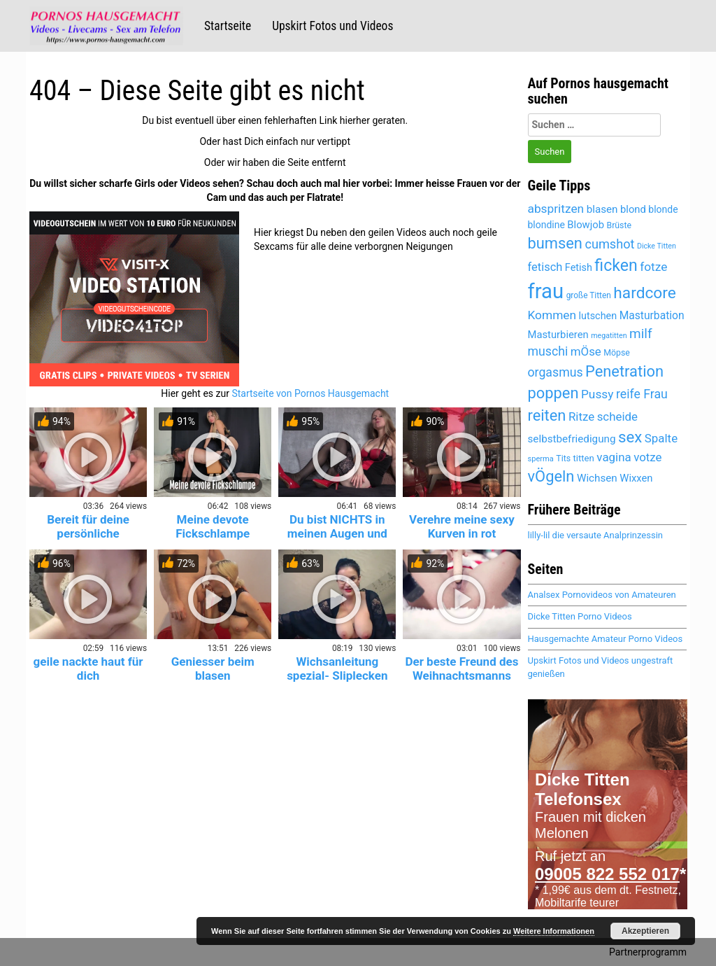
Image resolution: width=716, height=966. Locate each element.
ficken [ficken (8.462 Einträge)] (615, 265)
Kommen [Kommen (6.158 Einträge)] (552, 315)
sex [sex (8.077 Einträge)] (630, 437)
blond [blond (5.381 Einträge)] (633, 209)
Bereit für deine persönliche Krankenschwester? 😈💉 (88, 540)
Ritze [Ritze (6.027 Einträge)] (581, 417)
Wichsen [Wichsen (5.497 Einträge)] (597, 478)
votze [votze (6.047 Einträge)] (647, 457)
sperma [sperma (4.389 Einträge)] (541, 458)
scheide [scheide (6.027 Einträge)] (617, 417)
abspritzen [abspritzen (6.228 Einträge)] (556, 209)
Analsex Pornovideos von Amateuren (602, 594)
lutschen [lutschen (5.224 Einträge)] (598, 316)
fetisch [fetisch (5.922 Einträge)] (545, 267)
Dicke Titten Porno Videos (580, 616)
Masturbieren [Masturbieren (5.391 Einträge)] (558, 334)
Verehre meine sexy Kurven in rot (462, 526)
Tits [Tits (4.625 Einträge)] (563, 458)
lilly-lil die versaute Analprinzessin (595, 535)
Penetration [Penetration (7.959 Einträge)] (624, 371)
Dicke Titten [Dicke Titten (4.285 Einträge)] (656, 246)
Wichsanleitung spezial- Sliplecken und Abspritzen (337, 675)
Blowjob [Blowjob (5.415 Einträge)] (585, 224)
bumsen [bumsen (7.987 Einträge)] (555, 243)
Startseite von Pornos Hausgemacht (310, 393)
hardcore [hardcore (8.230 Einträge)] (644, 293)
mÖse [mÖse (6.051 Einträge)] (586, 351)
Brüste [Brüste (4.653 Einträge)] (618, 225)
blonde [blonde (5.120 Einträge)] (663, 209)
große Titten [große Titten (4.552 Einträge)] (588, 295)
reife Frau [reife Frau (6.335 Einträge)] (642, 394)
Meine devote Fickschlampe (213, 526)
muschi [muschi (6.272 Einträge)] (548, 351)
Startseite (227, 26)
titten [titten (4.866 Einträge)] (583, 458)
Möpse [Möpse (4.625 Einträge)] (616, 353)
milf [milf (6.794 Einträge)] (640, 334)
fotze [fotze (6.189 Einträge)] (653, 267)
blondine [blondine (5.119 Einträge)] (546, 224)
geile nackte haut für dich (88, 668)
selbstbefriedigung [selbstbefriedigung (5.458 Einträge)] (572, 439)
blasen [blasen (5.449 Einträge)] (602, 209)
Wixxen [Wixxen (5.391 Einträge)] (636, 478)
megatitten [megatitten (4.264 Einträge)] (608, 335)
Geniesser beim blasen (213, 668)
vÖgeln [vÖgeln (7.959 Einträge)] (551, 476)
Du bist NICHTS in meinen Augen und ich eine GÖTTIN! (337, 533)
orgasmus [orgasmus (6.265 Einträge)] (555, 372)
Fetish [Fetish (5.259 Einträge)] (578, 268)
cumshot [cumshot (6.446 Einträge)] (609, 244)
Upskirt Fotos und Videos (332, 26)
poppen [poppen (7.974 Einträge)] (553, 393)
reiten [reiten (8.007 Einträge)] (547, 415)
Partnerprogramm (648, 952)
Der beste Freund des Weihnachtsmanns (461, 668)
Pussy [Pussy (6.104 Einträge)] (597, 394)
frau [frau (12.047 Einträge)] (546, 291)
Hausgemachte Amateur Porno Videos (605, 639)
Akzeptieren (645, 931)
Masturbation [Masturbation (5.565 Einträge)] (652, 315)
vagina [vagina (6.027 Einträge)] (613, 457)
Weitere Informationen (553, 931)
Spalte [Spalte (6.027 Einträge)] (661, 438)
